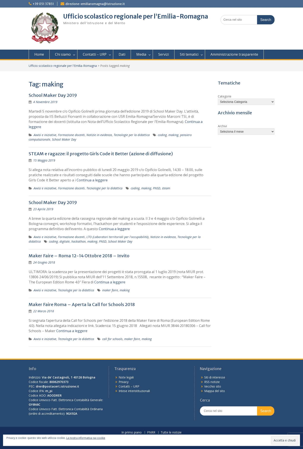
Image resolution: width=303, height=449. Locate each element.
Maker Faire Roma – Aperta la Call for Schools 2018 (82, 304)
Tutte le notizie (171, 432)
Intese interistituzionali (134, 391)
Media (141, 54)
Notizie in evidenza (99, 135)
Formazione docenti (71, 135)
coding (162, 135)
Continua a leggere (92, 180)
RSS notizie (212, 382)
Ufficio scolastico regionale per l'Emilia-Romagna (135, 16)
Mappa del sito (214, 391)
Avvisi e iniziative (45, 135)
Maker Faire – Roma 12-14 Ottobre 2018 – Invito (79, 255)
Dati (122, 54)
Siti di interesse (214, 377)
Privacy (124, 382)
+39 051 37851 (43, 4)
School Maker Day (64, 139)
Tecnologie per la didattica (132, 135)
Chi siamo (63, 54)
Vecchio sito (212, 386)
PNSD (156, 188)
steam (166, 188)
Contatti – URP (95, 54)
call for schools (112, 339)
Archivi (222, 126)
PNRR (151, 432)
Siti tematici (189, 54)
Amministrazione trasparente (234, 54)
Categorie (224, 96)
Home (39, 54)
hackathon (78, 241)
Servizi (163, 54)
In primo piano (131, 432)
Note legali (126, 377)
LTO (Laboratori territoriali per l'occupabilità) (117, 237)
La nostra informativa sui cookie (85, 438)
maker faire (110, 290)
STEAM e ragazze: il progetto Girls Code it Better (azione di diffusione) (101, 153)
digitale (65, 241)
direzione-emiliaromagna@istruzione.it (95, 4)
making (173, 135)
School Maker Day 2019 (53, 95)
